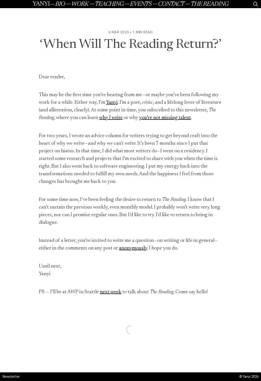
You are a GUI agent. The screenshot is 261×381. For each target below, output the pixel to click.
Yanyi (41, 4)
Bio (60, 4)
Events (140, 4)
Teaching (109, 4)
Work (79, 4)
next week (110, 292)
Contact (171, 4)
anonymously (133, 248)
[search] (256, 4)
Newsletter (11, 376)
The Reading (209, 4)
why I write (111, 117)
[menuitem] (63, 4)
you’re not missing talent (165, 117)
